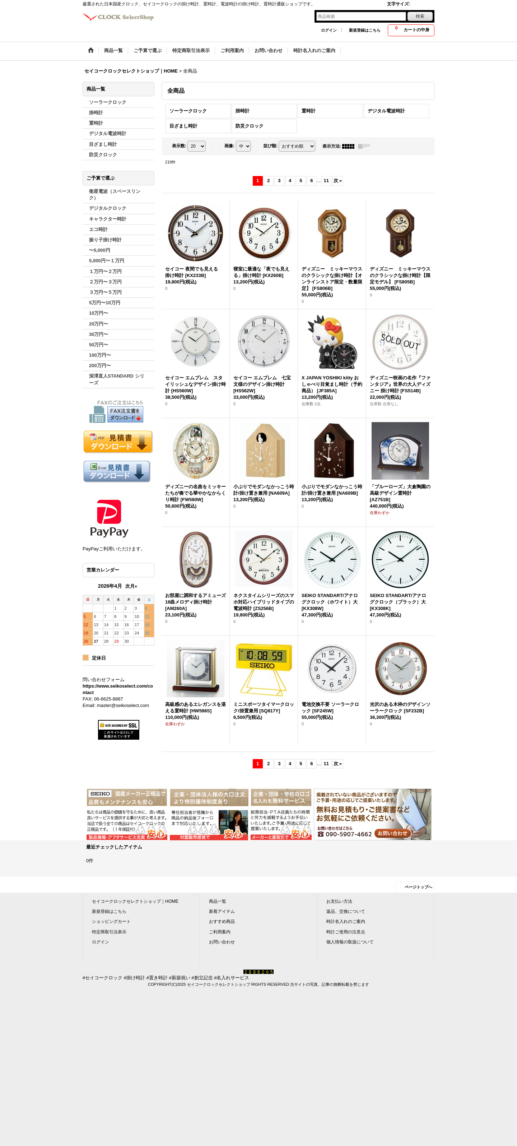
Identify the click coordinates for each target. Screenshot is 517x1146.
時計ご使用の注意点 (345, 931)
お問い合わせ (222, 941)
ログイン (329, 30)
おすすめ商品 (222, 921)
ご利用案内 (219, 931)
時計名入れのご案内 (345, 921)
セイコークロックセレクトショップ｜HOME (135, 901)
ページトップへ (418, 887)
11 (326, 180)
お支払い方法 (339, 901)
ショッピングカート (111, 921)
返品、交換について (345, 911)
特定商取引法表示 (109, 931)
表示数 (179, 145)
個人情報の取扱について (350, 941)
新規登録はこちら (365, 30)
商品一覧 (217, 901)
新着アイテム (222, 911)
